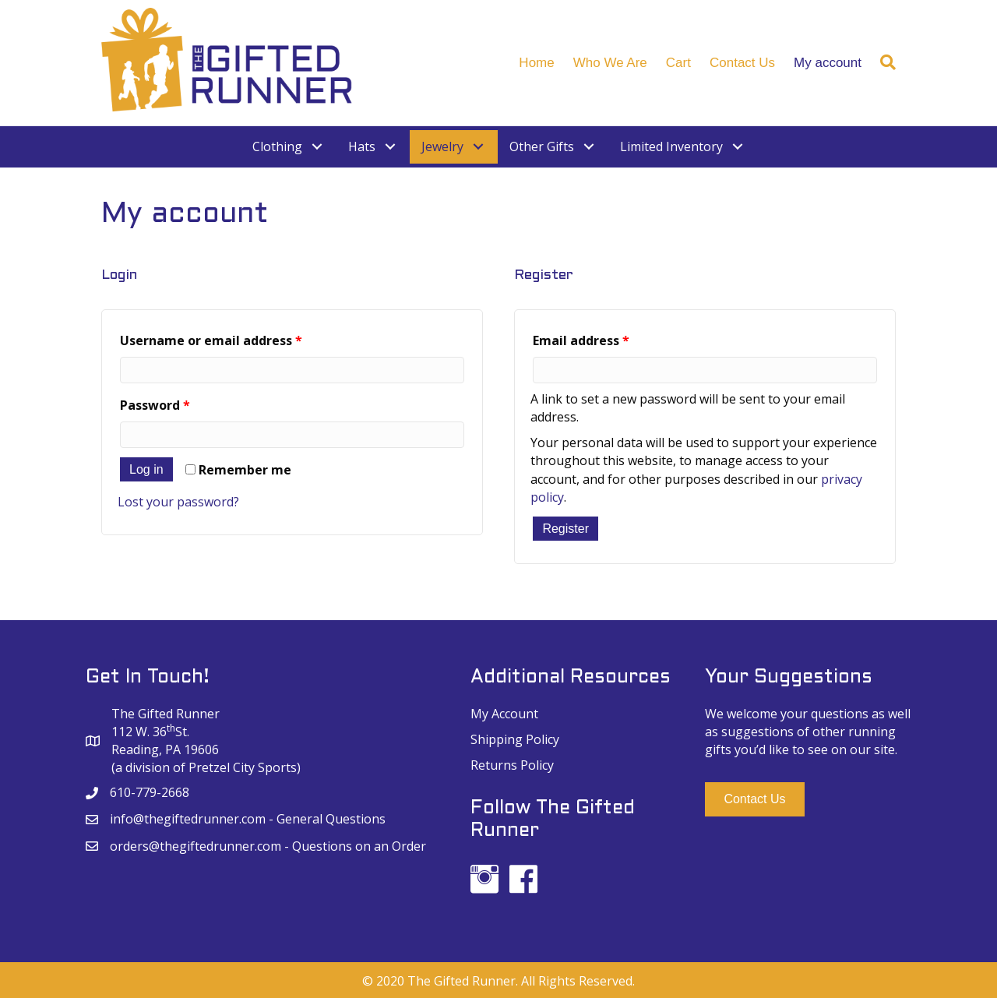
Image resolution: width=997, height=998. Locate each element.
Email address (581, 340)
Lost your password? (178, 501)
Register (565, 528)
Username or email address (211, 340)
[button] (754, 799)
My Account (504, 713)
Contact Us (742, 62)
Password (155, 405)
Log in (146, 469)
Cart (678, 62)
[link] (288, 147)
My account (827, 62)
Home (536, 62)
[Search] (883, 62)
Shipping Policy (514, 739)
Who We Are (610, 62)
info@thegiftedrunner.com (188, 818)
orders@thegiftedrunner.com (195, 846)
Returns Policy (512, 765)
